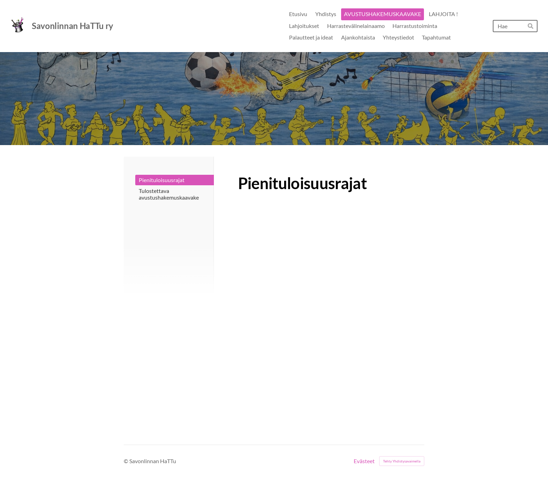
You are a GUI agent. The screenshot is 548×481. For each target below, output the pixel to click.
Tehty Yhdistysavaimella (401, 461)
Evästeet (364, 461)
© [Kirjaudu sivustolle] (126, 461)
